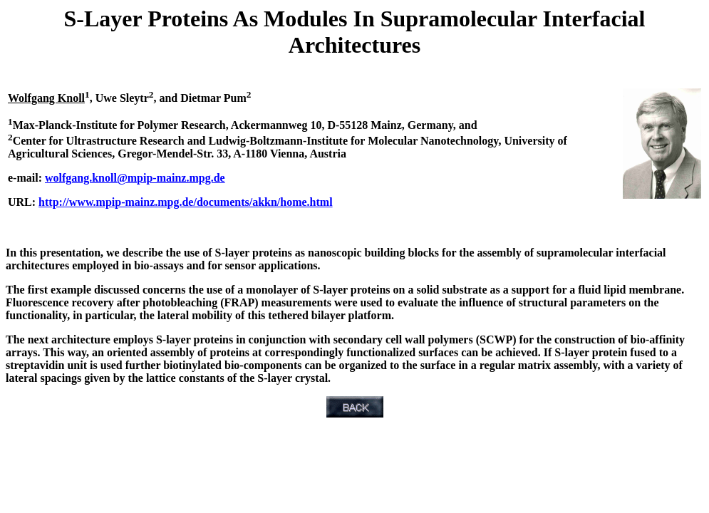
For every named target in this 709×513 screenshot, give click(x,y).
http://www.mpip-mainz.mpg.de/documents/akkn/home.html (185, 202)
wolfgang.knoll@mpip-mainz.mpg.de (135, 178)
